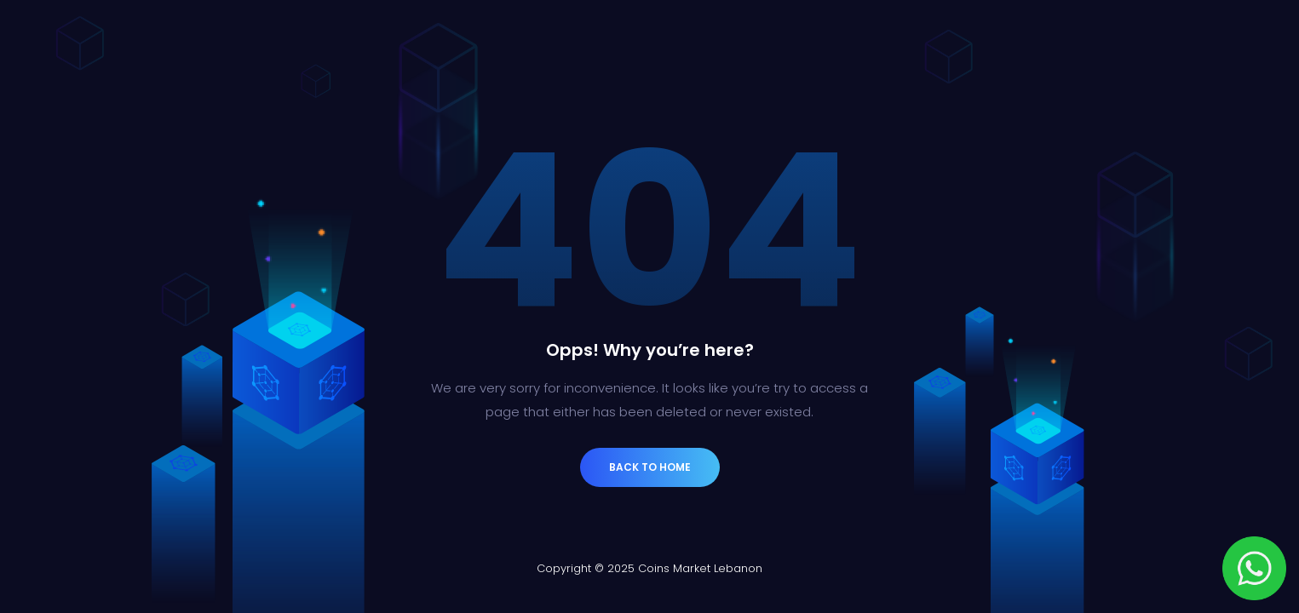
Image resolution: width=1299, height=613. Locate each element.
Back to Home (650, 467)
